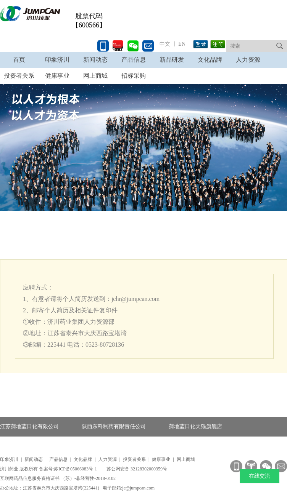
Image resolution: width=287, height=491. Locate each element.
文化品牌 (210, 59)
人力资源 (248, 59)
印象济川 (57, 59)
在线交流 (259, 476)
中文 (165, 44)
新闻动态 (95, 59)
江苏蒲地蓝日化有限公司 (29, 426)
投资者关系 (134, 459)
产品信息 (133, 59)
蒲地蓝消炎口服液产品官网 (32, 446)
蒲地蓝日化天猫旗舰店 (195, 426)
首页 (19, 59)
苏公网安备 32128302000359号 (136, 469)
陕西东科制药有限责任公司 (114, 426)
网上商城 (186, 459)
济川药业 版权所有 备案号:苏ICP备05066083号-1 (49, 469)
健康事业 (161, 459)
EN (181, 44)
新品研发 (172, 59)
